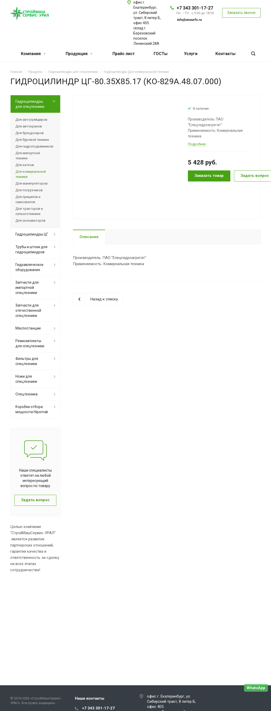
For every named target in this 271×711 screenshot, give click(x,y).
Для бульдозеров (29, 133)
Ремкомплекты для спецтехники (29, 343)
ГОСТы (161, 53)
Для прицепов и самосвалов (27, 199)
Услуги (190, 53)
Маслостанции (28, 328)
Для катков (24, 165)
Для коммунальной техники (30, 174)
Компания (33, 53)
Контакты (225, 53)
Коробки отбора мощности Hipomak (31, 409)
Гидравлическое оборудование (29, 267)
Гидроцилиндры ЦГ (31, 234)
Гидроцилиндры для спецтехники (29, 104)
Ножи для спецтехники (26, 379)
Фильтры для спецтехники (26, 361)
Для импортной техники (27, 155)
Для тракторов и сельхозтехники (29, 211)
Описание (89, 237)
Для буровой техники (32, 140)
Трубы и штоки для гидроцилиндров (31, 249)
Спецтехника (26, 394)
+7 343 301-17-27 (195, 8)
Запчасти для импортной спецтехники (27, 287)
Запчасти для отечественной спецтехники (28, 310)
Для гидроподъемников (34, 146)
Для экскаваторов (30, 220)
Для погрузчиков (29, 190)
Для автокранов (28, 126)
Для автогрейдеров (31, 120)
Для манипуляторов (31, 183)
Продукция (79, 53)
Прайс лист (123, 53)
